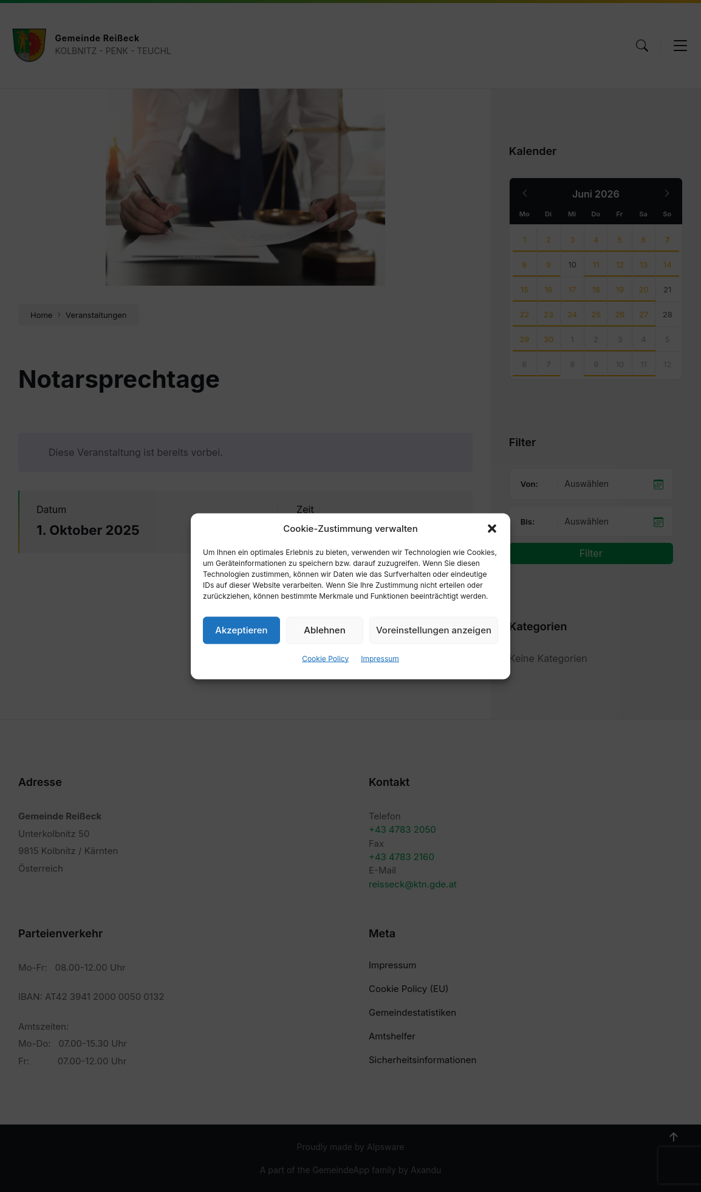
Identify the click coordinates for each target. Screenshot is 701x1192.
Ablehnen (324, 630)
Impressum (380, 658)
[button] (492, 528)
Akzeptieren (241, 630)
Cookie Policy (325, 658)
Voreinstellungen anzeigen (433, 630)
